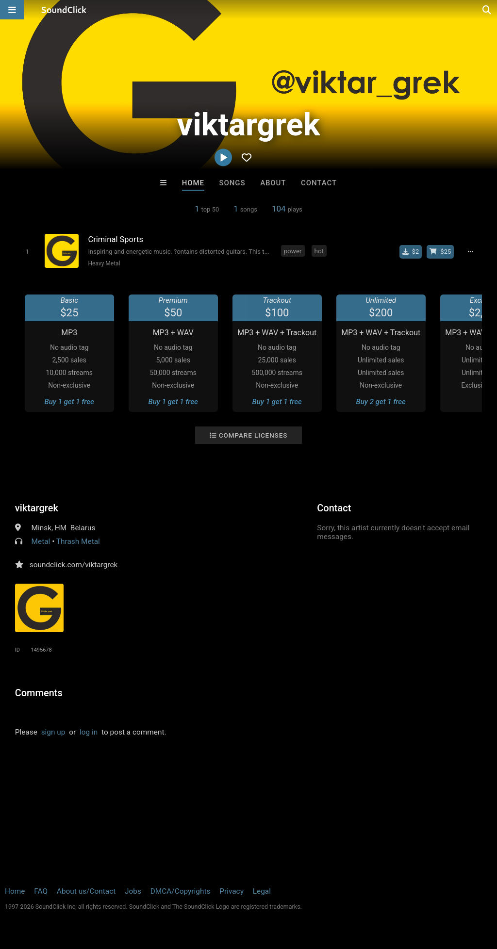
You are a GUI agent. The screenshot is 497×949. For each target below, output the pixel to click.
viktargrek (36, 508)
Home (193, 183)
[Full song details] (470, 252)
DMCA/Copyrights (180, 891)
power (293, 251)
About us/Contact (86, 891)
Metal (41, 541)
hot (319, 251)
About (273, 183)
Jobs (133, 891)
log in (89, 732)
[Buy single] (410, 252)
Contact (319, 183)
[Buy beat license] (440, 252)
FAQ (41, 891)
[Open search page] (487, 9)
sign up (53, 732)
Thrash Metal (78, 541)
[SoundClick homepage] (64, 9)
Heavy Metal (104, 263)
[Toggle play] (27, 251)
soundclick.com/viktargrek (74, 564)
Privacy (231, 891)
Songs (232, 183)
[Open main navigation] (12, 9)
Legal (262, 891)
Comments (39, 693)
